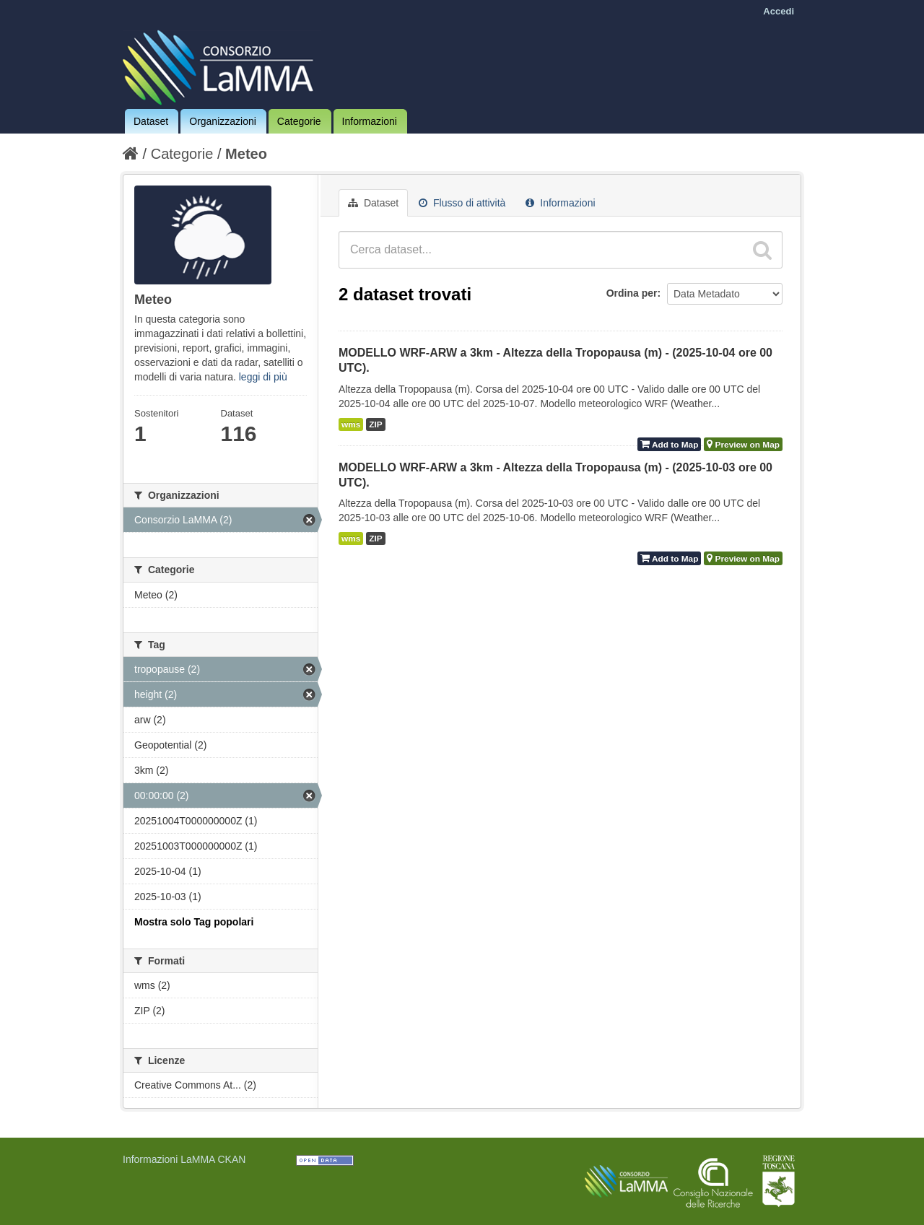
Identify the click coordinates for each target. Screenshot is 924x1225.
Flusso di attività (462, 203)
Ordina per (632, 293)
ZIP (375, 424)
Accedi (778, 11)
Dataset (151, 121)
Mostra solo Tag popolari (193, 922)
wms (350, 424)
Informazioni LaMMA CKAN (184, 1159)
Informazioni (369, 121)
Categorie (299, 121)
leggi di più (263, 377)
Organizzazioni (222, 121)
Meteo (246, 154)
